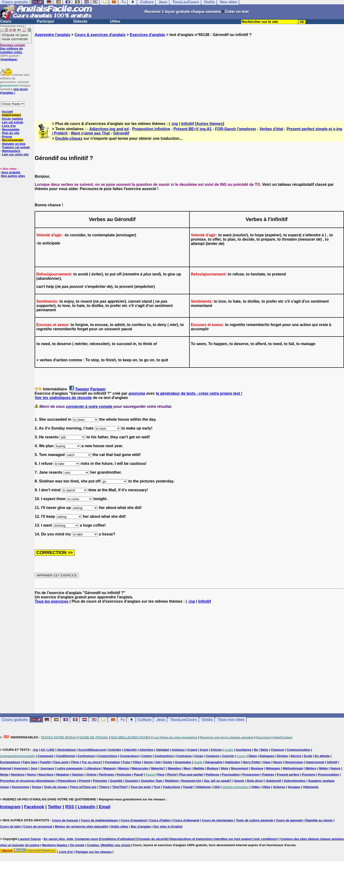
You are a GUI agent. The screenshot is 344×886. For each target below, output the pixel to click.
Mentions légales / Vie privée (63, 845)
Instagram (10, 806)
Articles (216, 749)
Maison (123, 768)
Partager (98, 389)
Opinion (78, 774)
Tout (157, 787)
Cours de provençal (37, 826)
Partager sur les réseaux (93, 852)
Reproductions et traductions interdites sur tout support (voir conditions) (223, 839)
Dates (252, 756)
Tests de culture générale (254, 820)
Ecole (308, 756)
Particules (124, 774)
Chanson (277, 749)
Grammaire (183, 762)
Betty (265, 749)
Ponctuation (231, 774)
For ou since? (92, 762)
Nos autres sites (13, 176)
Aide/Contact (11, 115)
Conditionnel (65, 756)
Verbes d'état (271, 129)
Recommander (12, 140)
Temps (36, 787)
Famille (45, 762)
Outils (207, 720)
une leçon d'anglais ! (14, 90)
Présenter (100, 780)
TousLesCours (183, 720)
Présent (84, 780)
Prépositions (67, 780)
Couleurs (212, 756)
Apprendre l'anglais (52, 35)
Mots (224, 768)
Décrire (295, 756)
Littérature (93, 768)
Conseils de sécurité (152, 839)
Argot (204, 749)
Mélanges (273, 768)
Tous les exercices (51, 601)
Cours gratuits (15, 720)
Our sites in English (168, 826)
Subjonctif (273, 780)
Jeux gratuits (10, 172)
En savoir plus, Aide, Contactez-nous (70, 839)
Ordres (91, 774)
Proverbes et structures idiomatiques (27, 780)
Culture (144, 720)
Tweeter (82, 389)
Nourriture (46, 774)
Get (158, 762)
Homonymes (294, 762)
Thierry (104, 787)
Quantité (116, 780)
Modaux (212, 768)
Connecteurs (129, 756)
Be (256, 749)
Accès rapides (12, 118)
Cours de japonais (289, 820)
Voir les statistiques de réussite (63, 398)
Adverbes (146, 749)
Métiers (311, 768)
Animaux (178, 749)
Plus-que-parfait (191, 774)
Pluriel (172, 774)
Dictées (282, 756)
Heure (277, 762)
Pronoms (308, 774)
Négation (63, 774)
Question (131, 780)
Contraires (184, 756)
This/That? (120, 787)
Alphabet (162, 749)
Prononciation (328, 774)
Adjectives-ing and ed (109, 129)
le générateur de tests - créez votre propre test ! (199, 393)
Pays (161, 774)
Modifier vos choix (115, 845)
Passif (138, 774)
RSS (69, 806)
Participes (106, 774)
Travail (188, 787)
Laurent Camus (29, 839)
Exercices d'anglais (147, 35)
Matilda (199, 768)
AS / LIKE (48, 749)
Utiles (115, 21)
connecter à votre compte (89, 406)
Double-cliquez (68, 138)
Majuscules (140, 768)
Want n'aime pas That (90, 133)
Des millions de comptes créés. (12, 48)
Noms (31, 774)
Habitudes (232, 762)
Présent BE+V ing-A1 (192, 129)
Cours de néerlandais (217, 820)
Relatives (172, 780)
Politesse (212, 774)
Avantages (8, 59)
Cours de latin (10, 826)
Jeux (160, 720)
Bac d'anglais (141, 826)
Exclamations (10, 762)
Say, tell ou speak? (217, 780)
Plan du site (10, 133)
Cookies (93, 845)
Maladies (174, 768)
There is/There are (83, 787)
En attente (322, 756)
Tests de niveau (55, 787)
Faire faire (30, 762)
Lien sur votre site (15, 154)
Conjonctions (107, 756)
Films (75, 762)
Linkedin (86, 806)
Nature (335, 768)
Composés (46, 756)
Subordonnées (295, 780)
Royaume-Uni (191, 780)
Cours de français (65, 820)
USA (216, 787)
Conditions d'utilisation (117, 839)
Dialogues (266, 756)
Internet (5, 768)
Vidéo (255, 787)
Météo (323, 768)
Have (267, 762)
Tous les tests (140, 787)
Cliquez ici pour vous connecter (15, 37)
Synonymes (20, 787)
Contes (146, 756)
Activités (114, 749)
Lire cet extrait (12, 122)
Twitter (55, 806)
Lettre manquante (70, 768)
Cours (5, 21)
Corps (199, 756)
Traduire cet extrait (16, 147)
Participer (45, 21)
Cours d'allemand (186, 820)
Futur (126, 762)
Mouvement (239, 768)
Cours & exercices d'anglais (100, 35)
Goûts (167, 762)
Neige (4, 774)
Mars (187, 768)
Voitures (279, 787)
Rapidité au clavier (319, 820)
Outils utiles (119, 826)
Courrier (228, 756)
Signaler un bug (13, 143)
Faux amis (61, 762)
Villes (266, 787)
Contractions (164, 756)
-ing (174, 124)
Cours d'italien (160, 820)
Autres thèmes (209, 124)
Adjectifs (130, 749)
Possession (250, 774)
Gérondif (121, 133)
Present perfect (288, 774)
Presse (7, 136)
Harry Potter (252, 762)
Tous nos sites (231, 720)
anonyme (137, 393)
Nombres (17, 774)
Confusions (86, 756)
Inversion (21, 768)
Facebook (34, 806)
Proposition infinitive (151, 129)
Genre (148, 762)
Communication (298, 749)
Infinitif (187, 124)
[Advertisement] (189, 74)
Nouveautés (11, 129)
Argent (192, 749)
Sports (239, 780)
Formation (112, 762)
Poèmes (268, 774)
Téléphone (203, 787)
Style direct (255, 780)
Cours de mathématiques (99, 820)
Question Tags (151, 780)
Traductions (171, 787)
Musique (257, 768)
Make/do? (158, 768)
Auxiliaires (243, 749)
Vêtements (311, 787)
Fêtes (137, 762)
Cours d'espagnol (134, 820)
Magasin (109, 768)
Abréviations (66, 749)
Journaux (47, 768)
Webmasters (11, 151)
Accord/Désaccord (92, 749)
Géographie (213, 762)
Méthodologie (293, 768)
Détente (80, 21)
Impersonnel (315, 762)
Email (104, 806)
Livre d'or (9, 126)
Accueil (7, 111)
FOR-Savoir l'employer (235, 129)
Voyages (294, 787)
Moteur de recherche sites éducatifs (81, 826)
